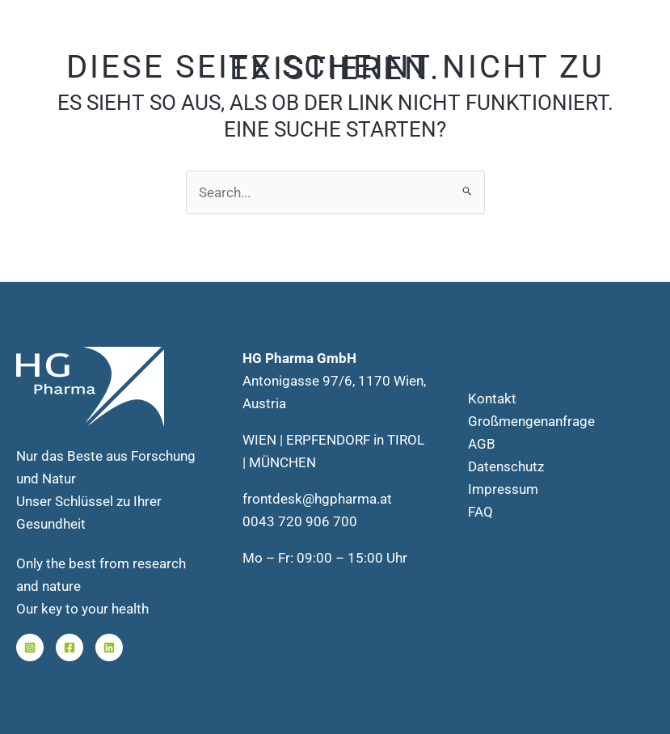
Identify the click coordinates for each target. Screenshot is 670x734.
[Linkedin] (109, 647)
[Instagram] (30, 647)
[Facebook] (69, 647)
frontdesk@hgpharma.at (317, 499)
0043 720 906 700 (299, 521)
